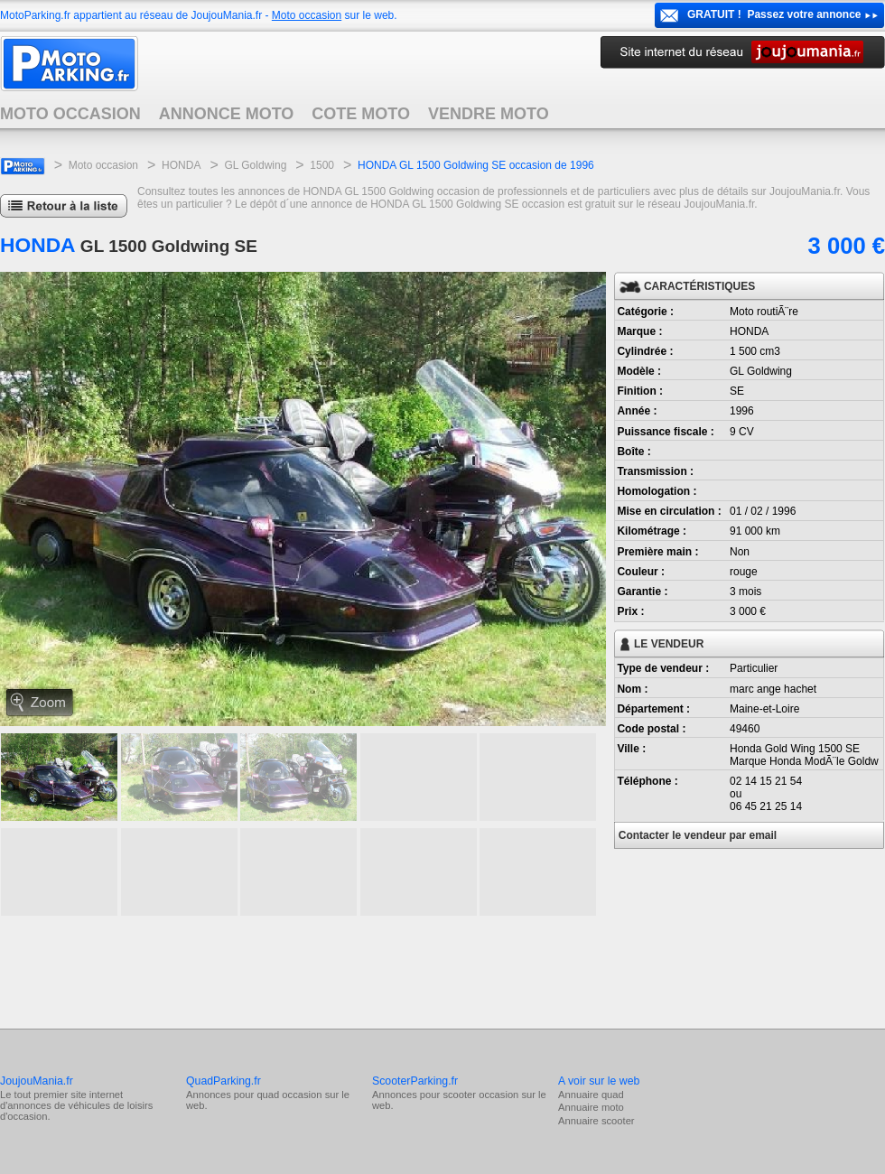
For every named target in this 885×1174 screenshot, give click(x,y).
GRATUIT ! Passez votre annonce (774, 14)
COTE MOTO (361, 114)
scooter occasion (480, 1094)
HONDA (181, 165)
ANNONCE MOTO (226, 114)
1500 (322, 165)
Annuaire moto (591, 1107)
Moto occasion (306, 15)
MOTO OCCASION (70, 114)
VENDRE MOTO (488, 114)
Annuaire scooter (596, 1120)
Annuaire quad (591, 1094)
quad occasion (288, 1094)
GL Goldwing (255, 165)
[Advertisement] (328, 970)
